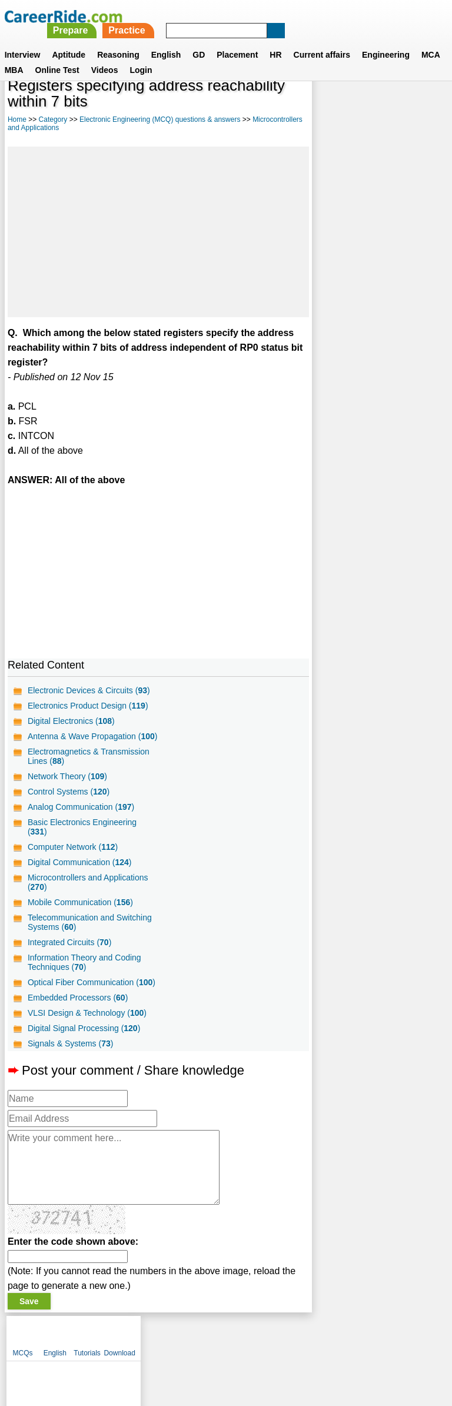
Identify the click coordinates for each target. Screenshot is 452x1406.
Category (53, 119)
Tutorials (392, 106)
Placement (237, 40)
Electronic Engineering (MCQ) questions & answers (159, 119)
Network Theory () (67, 785)
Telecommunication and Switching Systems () (90, 931)
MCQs (327, 106)
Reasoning (118, 40)
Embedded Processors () (78, 1007)
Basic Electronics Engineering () (82, 836)
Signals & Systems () (71, 1053)
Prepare (233, 16)
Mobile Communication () (80, 911)
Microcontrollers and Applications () (88, 891)
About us (119, 1345)
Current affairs (322, 40)
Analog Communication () (81, 816)
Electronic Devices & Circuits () (89, 690)
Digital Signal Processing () (84, 1037)
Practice (289, 16)
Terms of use (220, 1345)
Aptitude (68, 40)
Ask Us (269, 1345)
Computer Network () (73, 856)
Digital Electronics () (71, 721)
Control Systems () (68, 801)
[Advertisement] (157, 231)
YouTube (309, 1345)
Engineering (386, 40)
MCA (430, 40)
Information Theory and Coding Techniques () (84, 971)
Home (17, 119)
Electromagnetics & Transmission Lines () (88, 765)
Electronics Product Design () (88, 705)
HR (275, 40)
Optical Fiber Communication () (91, 991)
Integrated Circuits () (69, 951)
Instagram (355, 1345)
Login (140, 56)
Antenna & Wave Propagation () (82, 741)
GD (198, 40)
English (166, 40)
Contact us (166, 1345)
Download (424, 106)
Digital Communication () (80, 871)
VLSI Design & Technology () (87, 1022)
